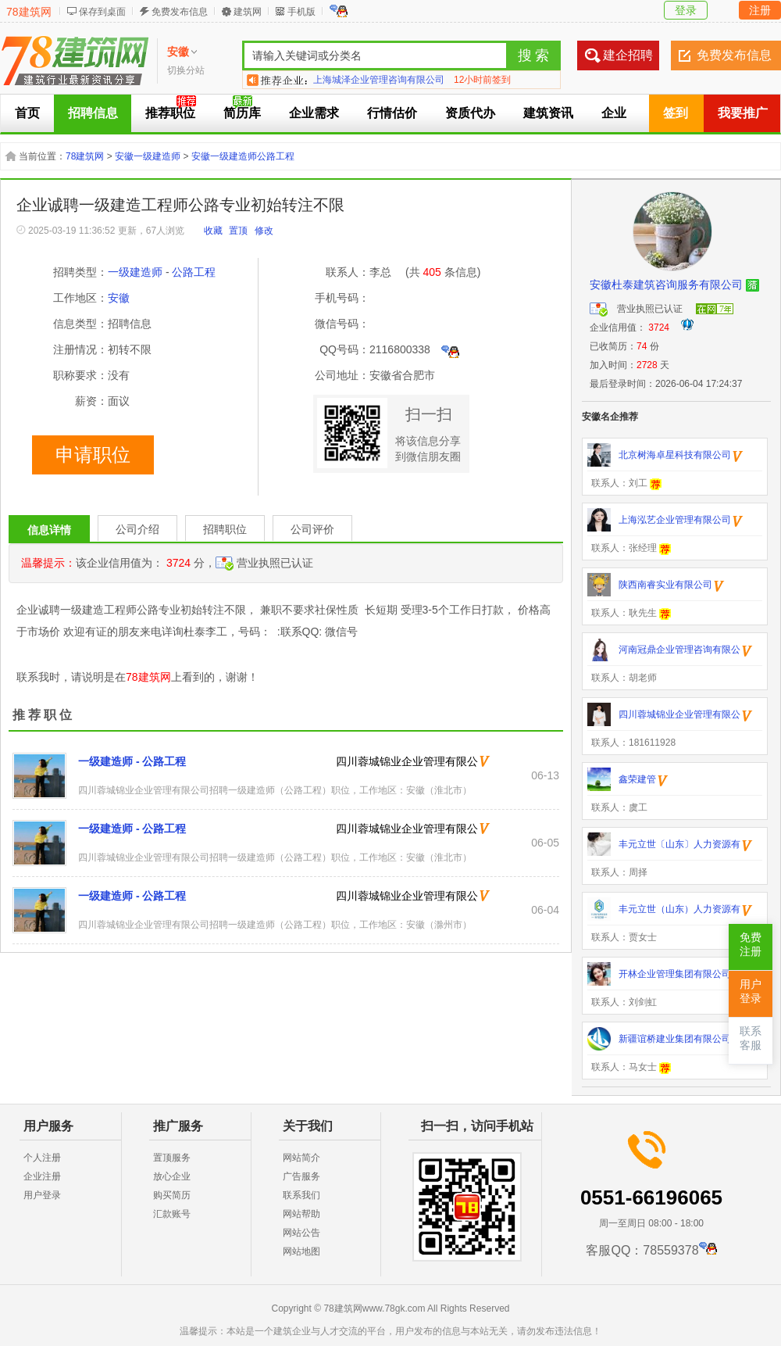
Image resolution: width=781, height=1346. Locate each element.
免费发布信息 (180, 11)
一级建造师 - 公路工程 (132, 761)
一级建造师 (135, 272)
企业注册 (42, 1176)
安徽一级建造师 (147, 156)
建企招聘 (628, 55)
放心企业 (172, 1176)
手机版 (301, 11)
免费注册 (750, 945)
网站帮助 (301, 1213)
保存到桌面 (102, 11)
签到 (675, 113)
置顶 (238, 230)
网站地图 (301, 1251)
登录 (686, 10)
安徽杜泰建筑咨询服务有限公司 (666, 284)
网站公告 (301, 1232)
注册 (760, 10)
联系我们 (301, 1195)
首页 (27, 113)
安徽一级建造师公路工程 (242, 156)
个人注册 (42, 1157)
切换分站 (186, 70)
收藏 (213, 230)
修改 (264, 230)
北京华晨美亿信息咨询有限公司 (378, 79)
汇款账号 (172, 1213)
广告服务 (301, 1176)
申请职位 (92, 455)
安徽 (119, 298)
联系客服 (750, 1038)
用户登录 (42, 1195)
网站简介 (301, 1157)
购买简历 (172, 1195)
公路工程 (194, 272)
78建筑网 (29, 11)
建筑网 (248, 11)
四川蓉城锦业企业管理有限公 (407, 761)
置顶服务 (172, 1157)
